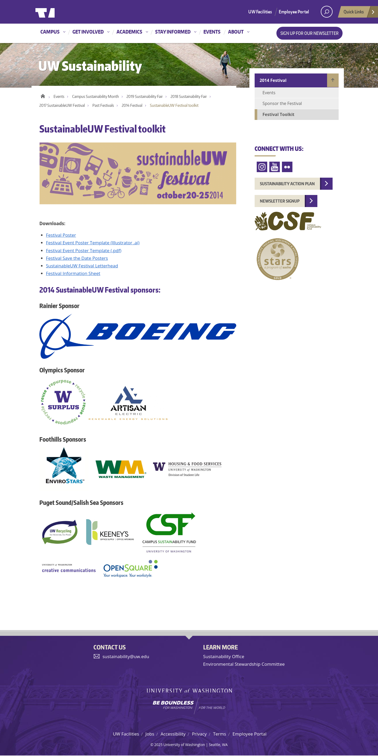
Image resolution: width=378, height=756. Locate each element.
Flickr (287, 167)
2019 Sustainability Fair (145, 96)
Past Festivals (103, 105)
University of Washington (56, 12)
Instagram (262, 167)
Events (211, 31)
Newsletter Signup (280, 201)
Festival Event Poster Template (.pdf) (83, 251)
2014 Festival (132, 105)
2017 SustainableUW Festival (62, 105)
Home (42, 96)
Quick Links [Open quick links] (359, 13)
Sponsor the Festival (282, 103)
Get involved (88, 31)
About (236, 31)
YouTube (274, 167)
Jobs (149, 734)
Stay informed (173, 31)
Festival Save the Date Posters (77, 258)
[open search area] (327, 12)
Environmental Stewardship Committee (244, 665)
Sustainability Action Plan (287, 183)
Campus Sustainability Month (95, 96)
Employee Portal (294, 11)
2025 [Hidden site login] (158, 745)
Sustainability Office (223, 657)
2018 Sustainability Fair (189, 96)
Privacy (199, 734)
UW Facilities (260, 11)
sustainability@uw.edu (126, 657)
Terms (219, 734)
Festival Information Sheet (73, 274)
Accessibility (173, 734)
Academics (129, 31)
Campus (50, 31)
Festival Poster (61, 235)
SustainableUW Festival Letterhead (82, 266)
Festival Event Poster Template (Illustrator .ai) (92, 243)
